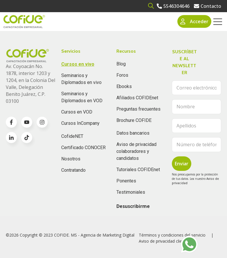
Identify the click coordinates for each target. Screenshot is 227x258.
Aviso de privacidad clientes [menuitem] (164, 241)
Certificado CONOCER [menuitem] (83, 147)
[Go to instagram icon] (42, 122)
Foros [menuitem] (122, 75)
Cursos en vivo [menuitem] (77, 64)
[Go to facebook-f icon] (11, 122)
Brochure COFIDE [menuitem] (134, 120)
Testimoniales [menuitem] (130, 192)
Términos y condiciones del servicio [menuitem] (172, 235)
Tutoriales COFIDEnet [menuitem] (138, 169)
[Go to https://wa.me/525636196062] (189, 244)
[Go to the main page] (24, 21)
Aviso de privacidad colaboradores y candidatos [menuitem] (136, 151)
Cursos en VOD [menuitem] (76, 112)
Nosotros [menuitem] (70, 159)
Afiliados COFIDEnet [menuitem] (137, 97)
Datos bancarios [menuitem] (132, 133)
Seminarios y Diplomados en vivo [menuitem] (81, 79)
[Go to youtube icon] (26, 122)
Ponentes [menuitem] (126, 181)
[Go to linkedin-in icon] (11, 137)
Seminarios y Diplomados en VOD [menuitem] (81, 97)
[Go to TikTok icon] (26, 137)
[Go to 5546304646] (173, 6)
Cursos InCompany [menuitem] (80, 123)
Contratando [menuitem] (73, 170)
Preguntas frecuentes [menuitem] (138, 109)
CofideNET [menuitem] (72, 136)
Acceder (194, 21)
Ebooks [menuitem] (124, 86)
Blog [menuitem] (121, 64)
